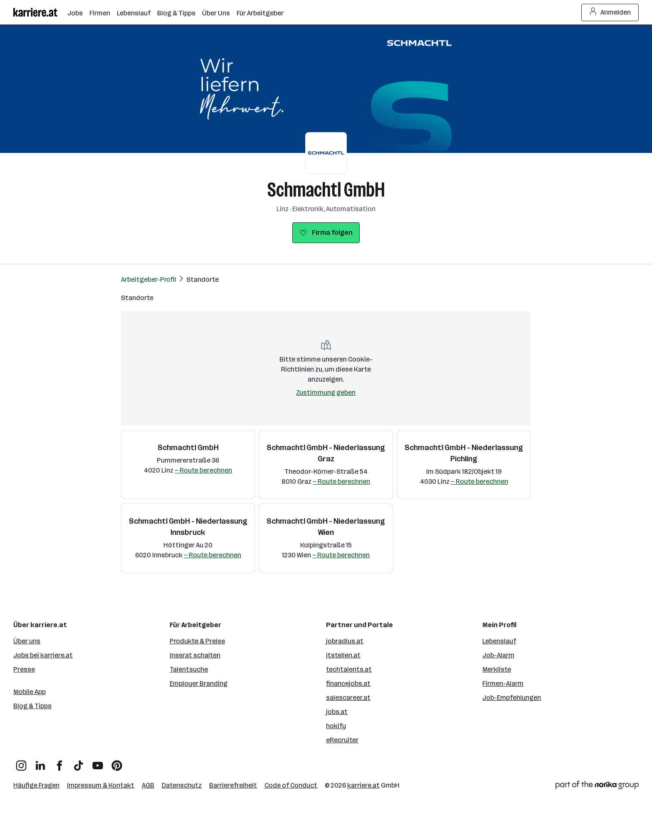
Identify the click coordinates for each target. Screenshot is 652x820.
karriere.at (363, 785)
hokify (336, 726)
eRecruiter (342, 740)
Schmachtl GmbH (326, 190)
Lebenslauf (499, 641)
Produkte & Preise (197, 641)
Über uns (26, 641)
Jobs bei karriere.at (43, 655)
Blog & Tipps (32, 706)
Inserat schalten (195, 655)
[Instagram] (21, 762)
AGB (148, 785)
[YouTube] (98, 762)
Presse (24, 669)
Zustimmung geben (326, 392)
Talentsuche (189, 669)
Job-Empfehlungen (511, 698)
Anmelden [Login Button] (610, 12)
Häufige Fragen (36, 785)
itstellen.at (343, 655)
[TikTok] (78, 762)
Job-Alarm (498, 655)
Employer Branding (198, 683)
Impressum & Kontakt (100, 785)
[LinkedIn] (40, 762)
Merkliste (496, 669)
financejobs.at (348, 683)
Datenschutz (182, 785)
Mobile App (29, 692)
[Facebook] (59, 762)
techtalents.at (349, 669)
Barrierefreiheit (233, 785)
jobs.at (337, 712)
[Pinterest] (117, 762)
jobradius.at (344, 641)
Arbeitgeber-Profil (148, 279)
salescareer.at (348, 698)
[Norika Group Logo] (597, 786)
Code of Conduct (290, 785)
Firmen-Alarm (503, 683)
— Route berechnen (203, 470)
